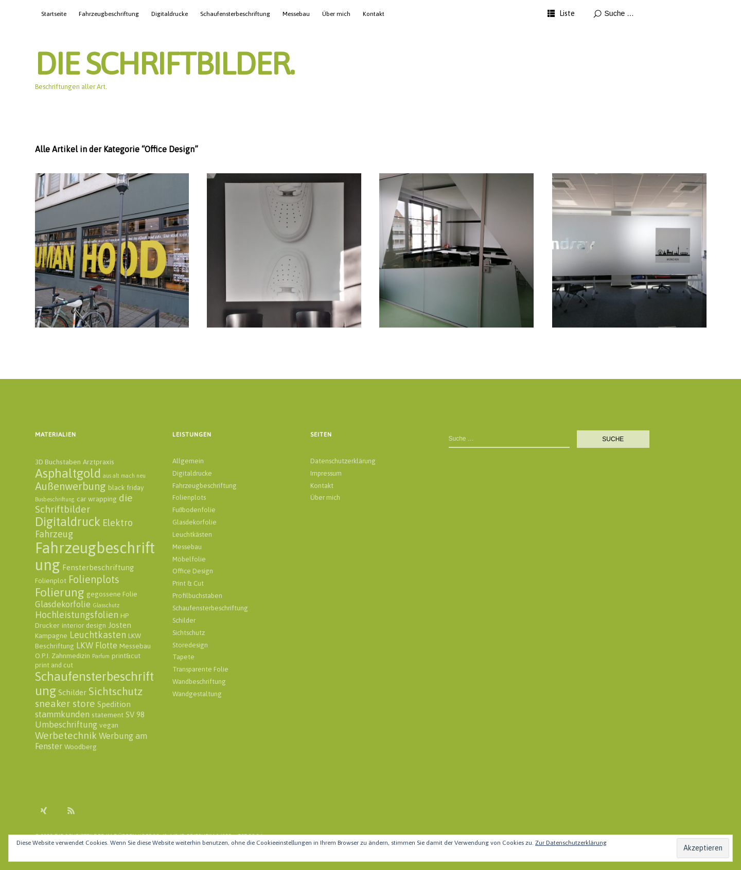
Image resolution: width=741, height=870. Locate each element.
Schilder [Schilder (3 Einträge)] (72, 692)
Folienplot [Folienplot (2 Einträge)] (50, 580)
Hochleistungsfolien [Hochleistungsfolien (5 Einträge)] (76, 614)
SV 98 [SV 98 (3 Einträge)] (135, 714)
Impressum (326, 473)
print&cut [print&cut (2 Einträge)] (126, 655)
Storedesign (190, 645)
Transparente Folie (200, 669)
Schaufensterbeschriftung (235, 13)
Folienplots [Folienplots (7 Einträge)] (93, 579)
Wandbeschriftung (199, 681)
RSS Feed (71, 810)
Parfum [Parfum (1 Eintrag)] (101, 656)
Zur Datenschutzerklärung (571, 842)
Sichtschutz (188, 633)
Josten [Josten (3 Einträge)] (119, 625)
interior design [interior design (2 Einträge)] (84, 625)
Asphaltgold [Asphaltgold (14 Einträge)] (68, 473)
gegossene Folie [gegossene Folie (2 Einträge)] (111, 594)
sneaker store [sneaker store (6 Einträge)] (65, 703)
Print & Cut (188, 583)
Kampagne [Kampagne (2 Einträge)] (51, 635)
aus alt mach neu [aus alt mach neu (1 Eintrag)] (124, 476)
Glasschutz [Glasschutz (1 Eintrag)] (106, 605)
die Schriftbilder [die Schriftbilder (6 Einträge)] (84, 503)
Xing (44, 810)
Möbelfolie (189, 559)
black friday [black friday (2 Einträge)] (126, 487)
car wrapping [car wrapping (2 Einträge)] (97, 499)
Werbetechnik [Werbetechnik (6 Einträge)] (66, 735)
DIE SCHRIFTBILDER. (164, 63)
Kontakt (373, 13)
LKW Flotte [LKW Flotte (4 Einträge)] (96, 645)
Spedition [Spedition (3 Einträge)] (114, 704)
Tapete (183, 657)
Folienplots (189, 497)
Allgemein (188, 461)
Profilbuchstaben (197, 596)
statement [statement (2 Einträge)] (107, 715)
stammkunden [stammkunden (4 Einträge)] (62, 714)
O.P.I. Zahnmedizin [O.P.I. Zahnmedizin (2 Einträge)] (62, 655)
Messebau (296, 13)
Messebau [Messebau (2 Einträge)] (135, 646)
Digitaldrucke (169, 13)
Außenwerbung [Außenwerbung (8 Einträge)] (70, 486)
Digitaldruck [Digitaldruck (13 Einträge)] (67, 522)
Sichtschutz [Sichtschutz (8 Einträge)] (116, 691)
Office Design (192, 571)
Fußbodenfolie (194, 510)
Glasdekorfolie (194, 522)
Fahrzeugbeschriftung (109, 13)
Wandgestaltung (197, 694)
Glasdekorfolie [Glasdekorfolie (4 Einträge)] (63, 604)
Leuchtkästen (192, 534)
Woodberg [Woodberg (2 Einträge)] (80, 746)
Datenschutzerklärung (343, 461)
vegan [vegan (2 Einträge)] (108, 725)
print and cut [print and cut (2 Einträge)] (54, 665)
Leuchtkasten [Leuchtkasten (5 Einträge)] (97, 634)
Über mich (336, 13)
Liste (567, 13)
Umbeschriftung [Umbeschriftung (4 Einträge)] (66, 724)
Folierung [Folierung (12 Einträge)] (59, 592)
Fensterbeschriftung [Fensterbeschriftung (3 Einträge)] (98, 567)
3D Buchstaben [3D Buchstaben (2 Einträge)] (58, 462)
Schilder (184, 620)
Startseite (53, 13)
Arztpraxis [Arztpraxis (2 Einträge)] (98, 462)
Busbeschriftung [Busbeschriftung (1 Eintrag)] (55, 499)
